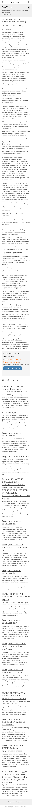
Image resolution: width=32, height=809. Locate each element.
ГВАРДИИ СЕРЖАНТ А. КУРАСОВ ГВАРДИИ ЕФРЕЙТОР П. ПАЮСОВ (14, 696)
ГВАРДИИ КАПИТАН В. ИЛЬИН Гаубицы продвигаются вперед (14, 748)
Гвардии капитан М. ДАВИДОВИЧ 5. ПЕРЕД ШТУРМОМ (13, 722)
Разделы (19, 802)
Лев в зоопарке (9, 412)
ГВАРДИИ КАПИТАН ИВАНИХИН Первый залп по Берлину (16, 597)
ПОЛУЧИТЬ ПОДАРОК (12, 368)
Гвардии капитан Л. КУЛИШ (15, 456)
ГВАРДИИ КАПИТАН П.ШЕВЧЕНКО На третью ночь (14, 547)
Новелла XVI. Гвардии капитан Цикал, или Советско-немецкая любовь (15, 389)
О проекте (11, 802)
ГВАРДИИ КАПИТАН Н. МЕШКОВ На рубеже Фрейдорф (14, 646)
